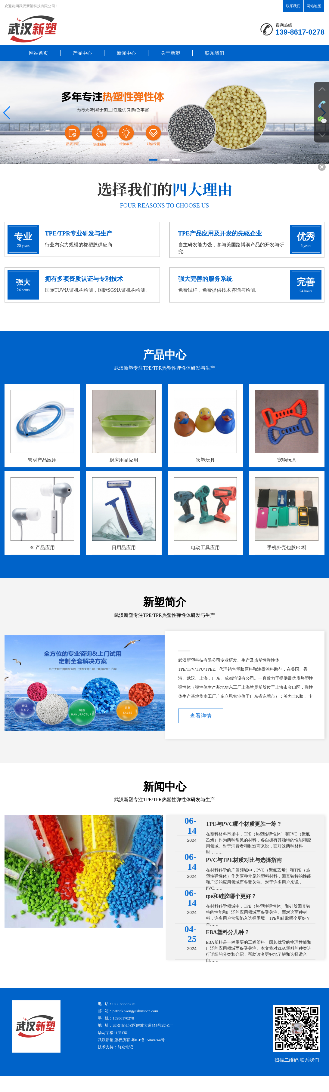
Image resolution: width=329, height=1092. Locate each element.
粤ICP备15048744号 (148, 1056)
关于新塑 (170, 53)
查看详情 (201, 731)
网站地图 (314, 6)
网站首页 (38, 53)
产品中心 (82, 53)
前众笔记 (125, 1063)
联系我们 (293, 6)
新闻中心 (126, 53)
